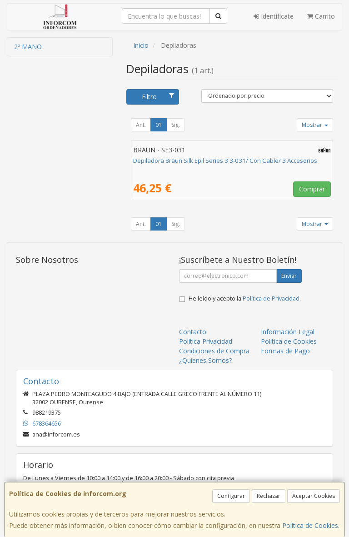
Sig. (175, 125)
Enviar (289, 276)
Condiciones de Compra (214, 350)
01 (158, 125)
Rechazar (268, 496)
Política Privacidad (205, 341)
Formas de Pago (285, 350)
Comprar (312, 189)
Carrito (321, 16)
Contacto (192, 331)
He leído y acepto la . (245, 298)
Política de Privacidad (271, 298)
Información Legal (287, 331)
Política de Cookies (310, 525)
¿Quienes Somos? (205, 360)
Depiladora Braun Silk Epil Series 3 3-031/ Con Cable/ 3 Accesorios (225, 160)
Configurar (231, 496)
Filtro (158, 96)
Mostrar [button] (315, 125)
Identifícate (274, 16)
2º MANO (28, 46)
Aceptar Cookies (313, 496)
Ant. (141, 125)
